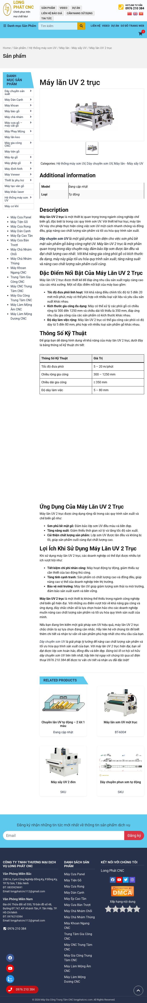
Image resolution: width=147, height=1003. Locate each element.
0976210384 (15, 916)
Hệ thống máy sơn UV (43, 48)
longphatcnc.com (83, 999)
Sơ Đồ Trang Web (132, 25)
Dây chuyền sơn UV (100, 163)
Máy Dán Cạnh (21, 231)
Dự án (76, 7)
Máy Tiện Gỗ (19, 222)
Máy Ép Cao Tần (22, 236)
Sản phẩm (19, 48)
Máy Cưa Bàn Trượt (77, 905)
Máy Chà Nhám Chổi (78, 911)
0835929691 (15, 887)
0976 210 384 (134, 8)
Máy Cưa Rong (21, 226)
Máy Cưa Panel (21, 217)
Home (7, 48)
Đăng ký (134, 835)
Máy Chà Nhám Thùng (79, 917)
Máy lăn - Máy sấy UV (73, 48)
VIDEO (63, 7)
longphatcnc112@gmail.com (28, 891)
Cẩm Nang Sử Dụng (80, 13)
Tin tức (46, 18)
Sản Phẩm (48, 7)
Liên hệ (95, 25)
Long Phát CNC (112, 871)
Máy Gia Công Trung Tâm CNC (57, 999)
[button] (20, 26)
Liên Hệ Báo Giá (51, 13)
